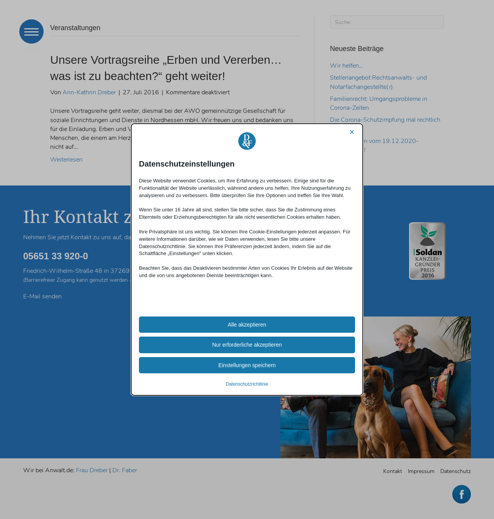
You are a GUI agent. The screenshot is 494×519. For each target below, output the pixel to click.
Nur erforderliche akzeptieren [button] (247, 345)
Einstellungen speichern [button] (247, 365)
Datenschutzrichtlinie (247, 384)
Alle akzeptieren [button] (247, 325)
